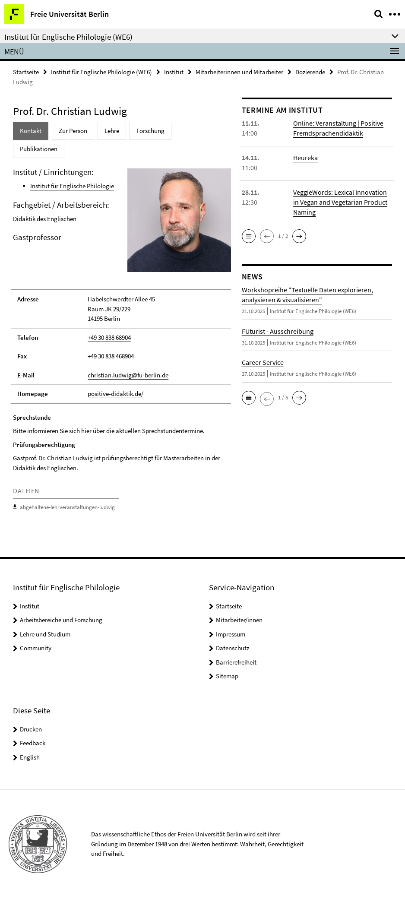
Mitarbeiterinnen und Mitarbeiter (239, 72)
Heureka (305, 157)
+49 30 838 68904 (109, 337)
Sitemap (227, 676)
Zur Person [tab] (73, 131)
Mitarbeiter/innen (239, 620)
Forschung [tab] (150, 131)
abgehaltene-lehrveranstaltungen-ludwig (67, 507)
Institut (174, 72)
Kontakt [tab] (30, 131)
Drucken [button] (31, 729)
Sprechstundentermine (172, 431)
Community (35, 648)
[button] (249, 236)
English (30, 757)
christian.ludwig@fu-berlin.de (128, 375)
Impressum (230, 634)
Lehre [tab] (111, 131)
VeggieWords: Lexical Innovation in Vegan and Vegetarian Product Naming (340, 202)
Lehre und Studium (45, 634)
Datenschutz (232, 648)
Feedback (32, 743)
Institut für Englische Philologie (72, 186)
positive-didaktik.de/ (115, 393)
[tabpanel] (121, 341)
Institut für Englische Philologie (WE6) (101, 72)
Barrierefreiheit (236, 662)
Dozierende (310, 72)
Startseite (26, 72)
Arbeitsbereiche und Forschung (61, 620)
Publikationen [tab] (38, 149)
